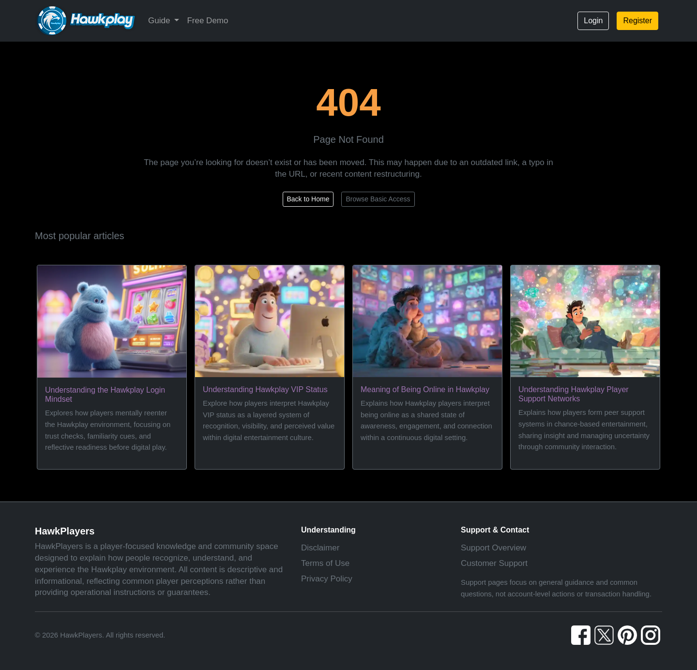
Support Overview (493, 547)
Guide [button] (160, 20)
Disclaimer (320, 547)
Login (593, 20)
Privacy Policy (326, 578)
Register (637, 20)
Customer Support (494, 563)
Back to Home (308, 199)
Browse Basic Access (378, 199)
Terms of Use (325, 563)
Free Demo (207, 20)
